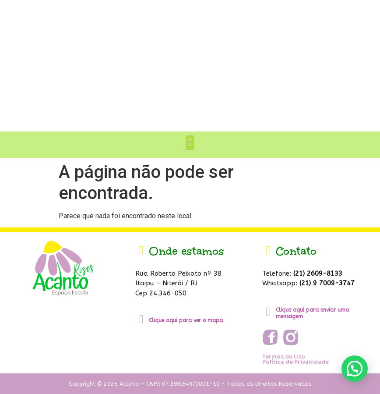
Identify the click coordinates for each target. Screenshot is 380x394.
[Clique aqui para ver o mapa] (141, 319)
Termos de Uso (283, 356)
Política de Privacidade (295, 362)
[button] (190, 142)
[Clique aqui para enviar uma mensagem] (268, 312)
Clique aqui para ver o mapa (186, 320)
